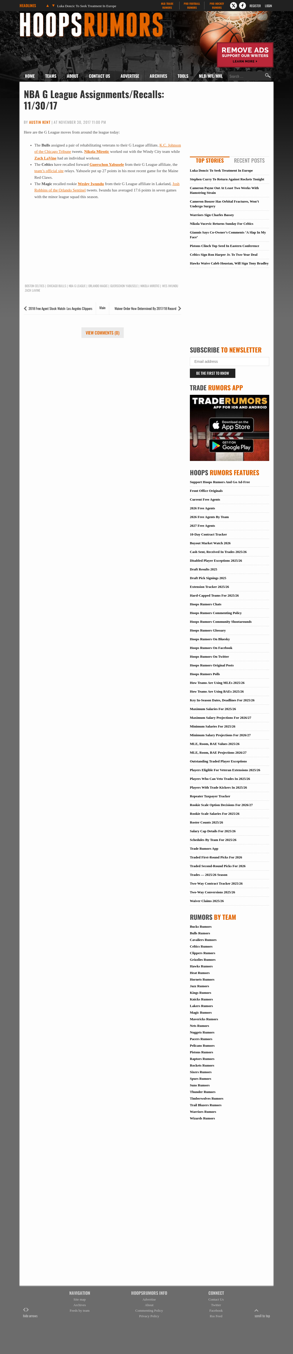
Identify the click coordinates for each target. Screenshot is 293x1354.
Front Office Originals (206, 491)
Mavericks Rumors (204, 1019)
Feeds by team (79, 1310)
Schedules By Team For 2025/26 (213, 840)
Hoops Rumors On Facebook (211, 648)
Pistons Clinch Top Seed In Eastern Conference (224, 246)
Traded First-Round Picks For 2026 (216, 857)
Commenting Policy (149, 1310)
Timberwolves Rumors (206, 1098)
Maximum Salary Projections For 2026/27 (220, 718)
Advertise (130, 76)
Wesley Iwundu (91, 184)
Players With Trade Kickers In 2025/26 (218, 787)
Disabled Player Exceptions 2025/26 (216, 560)
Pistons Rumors (201, 1052)
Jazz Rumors (199, 986)
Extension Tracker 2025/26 (209, 587)
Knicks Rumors (201, 999)
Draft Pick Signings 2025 (208, 578)
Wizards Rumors (202, 1118)
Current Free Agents (205, 499)
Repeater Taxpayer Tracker (210, 796)
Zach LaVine (45, 158)
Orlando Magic (98, 285)
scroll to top (262, 1312)
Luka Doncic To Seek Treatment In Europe (86, 6)
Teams (50, 76)
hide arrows (30, 1312)
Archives (158, 76)
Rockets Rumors (202, 1065)
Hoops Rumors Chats (205, 604)
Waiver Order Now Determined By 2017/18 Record (145, 308)
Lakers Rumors (201, 1006)
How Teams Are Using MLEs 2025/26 (217, 683)
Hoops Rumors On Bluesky (210, 639)
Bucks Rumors (201, 926)
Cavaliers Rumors (203, 940)
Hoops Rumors (34, 14)
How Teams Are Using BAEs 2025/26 (217, 691)
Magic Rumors (201, 1012)
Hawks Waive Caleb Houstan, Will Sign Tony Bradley (229, 263)
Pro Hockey (216, 6)
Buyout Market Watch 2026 (210, 543)
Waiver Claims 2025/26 (207, 901)
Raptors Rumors (202, 1059)
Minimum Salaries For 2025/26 (212, 726)
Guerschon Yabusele (107, 164)
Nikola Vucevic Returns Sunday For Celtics (221, 224)
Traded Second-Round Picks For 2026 (217, 866)
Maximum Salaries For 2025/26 (213, 709)
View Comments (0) (103, 333)
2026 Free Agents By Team (209, 517)
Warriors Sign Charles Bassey (212, 215)
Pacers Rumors (201, 1039)
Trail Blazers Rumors (206, 1105)
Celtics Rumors (201, 946)
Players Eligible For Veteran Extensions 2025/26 (225, 770)
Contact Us (99, 76)
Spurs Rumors (200, 1079)
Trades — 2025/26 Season (208, 875)
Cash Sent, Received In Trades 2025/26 (218, 552)
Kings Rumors (200, 993)
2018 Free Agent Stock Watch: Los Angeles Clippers (60, 308)
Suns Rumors (200, 1085)
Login (268, 5)
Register (255, 5)
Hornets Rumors (202, 979)
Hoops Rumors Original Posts (212, 665)
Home (30, 76)
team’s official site (49, 171)
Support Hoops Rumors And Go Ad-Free (220, 482)
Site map (80, 1299)
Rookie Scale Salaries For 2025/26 (215, 814)
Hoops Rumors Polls (205, 674)
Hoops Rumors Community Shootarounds (220, 622)
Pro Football (192, 6)
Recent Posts (249, 160)
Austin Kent (40, 122)
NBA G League (77, 285)
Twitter (216, 1305)
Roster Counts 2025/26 (206, 822)
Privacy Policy (149, 1316)
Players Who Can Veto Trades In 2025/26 (220, 779)
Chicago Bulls (56, 285)
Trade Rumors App (204, 848)
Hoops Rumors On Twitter (209, 656)
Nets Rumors (199, 1026)
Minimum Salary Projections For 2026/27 (220, 735)
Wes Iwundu (170, 285)
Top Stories (210, 160)
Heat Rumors (200, 973)
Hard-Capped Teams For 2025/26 (214, 595)
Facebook (216, 1310)
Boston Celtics (34, 285)
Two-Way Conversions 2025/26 (212, 892)
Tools (183, 76)
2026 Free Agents (202, 508)
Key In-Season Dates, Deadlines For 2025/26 (222, 700)
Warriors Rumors (203, 1112)
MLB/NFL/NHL (211, 76)
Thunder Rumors (203, 1092)
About (72, 76)
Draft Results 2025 (203, 569)
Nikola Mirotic (96, 151)
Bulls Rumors (200, 933)
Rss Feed (216, 1316)
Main (102, 307)
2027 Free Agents (202, 526)
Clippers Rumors (202, 953)
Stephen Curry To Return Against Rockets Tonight (227, 179)
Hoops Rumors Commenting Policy (216, 613)
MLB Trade (167, 6)
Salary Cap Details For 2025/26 (213, 831)
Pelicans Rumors (202, 1045)
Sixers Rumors (201, 1072)
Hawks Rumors (201, 966)
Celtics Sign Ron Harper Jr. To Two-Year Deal (224, 255)
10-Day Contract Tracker (208, 534)
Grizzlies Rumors (203, 960)
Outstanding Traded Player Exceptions (218, 761)
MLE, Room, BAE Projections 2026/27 (218, 752)
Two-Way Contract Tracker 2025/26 (216, 883)
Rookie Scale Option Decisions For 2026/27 (221, 805)
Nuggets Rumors (202, 1032)
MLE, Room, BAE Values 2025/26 (215, 744)
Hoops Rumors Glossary (208, 630)
